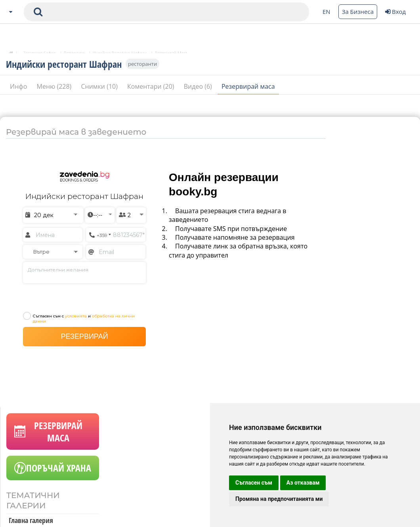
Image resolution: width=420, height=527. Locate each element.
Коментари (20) (151, 92)
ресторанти (142, 69)
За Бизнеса (358, 11)
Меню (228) (55, 92)
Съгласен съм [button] (253, 482)
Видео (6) (199, 92)
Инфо (19, 92)
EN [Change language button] (326, 11)
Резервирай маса (248, 92)
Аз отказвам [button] (303, 482)
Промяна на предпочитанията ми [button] (279, 499)
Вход (395, 11)
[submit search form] (38, 11)
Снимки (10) (100, 92)
